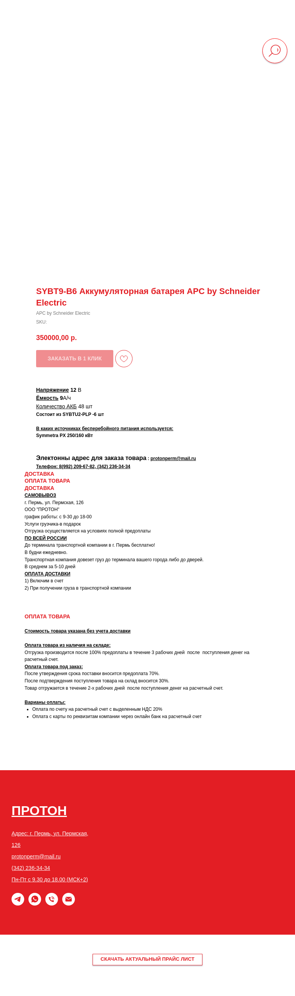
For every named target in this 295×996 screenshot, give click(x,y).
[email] (68, 903)
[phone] (51, 903)
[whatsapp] (34, 903)
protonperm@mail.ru (36, 856)
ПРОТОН (39, 810)
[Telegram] (18, 903)
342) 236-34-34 (31, 868)
